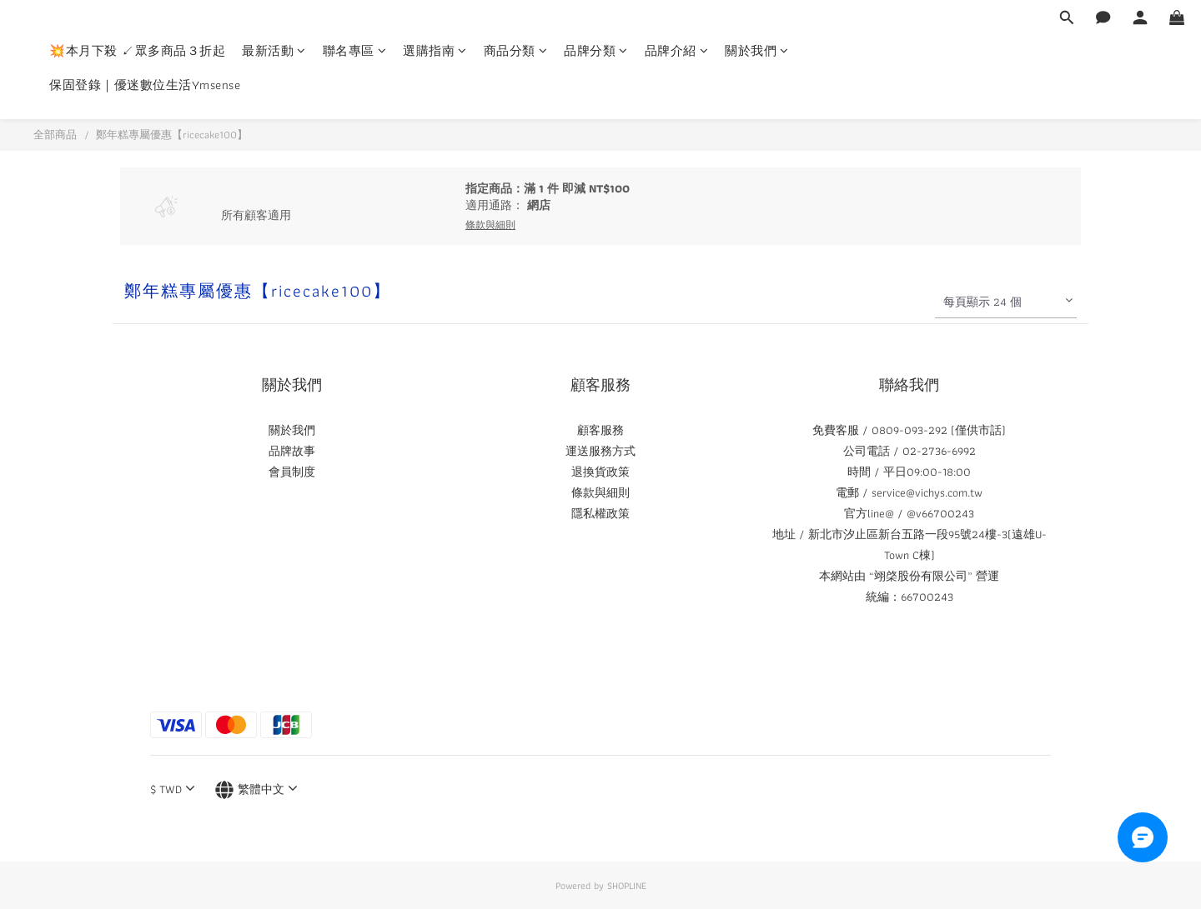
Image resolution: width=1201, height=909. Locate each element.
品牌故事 (292, 451)
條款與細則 (600, 492)
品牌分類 (596, 51)
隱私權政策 (600, 513)
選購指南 (435, 51)
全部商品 (55, 134)
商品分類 (516, 51)
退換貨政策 (600, 471)
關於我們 (757, 51)
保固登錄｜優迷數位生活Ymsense (144, 85)
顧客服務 (600, 430)
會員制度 (292, 471)
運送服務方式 (600, 451)
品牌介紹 (677, 51)
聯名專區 (355, 51)
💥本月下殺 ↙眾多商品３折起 (137, 51)
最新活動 (274, 51)
